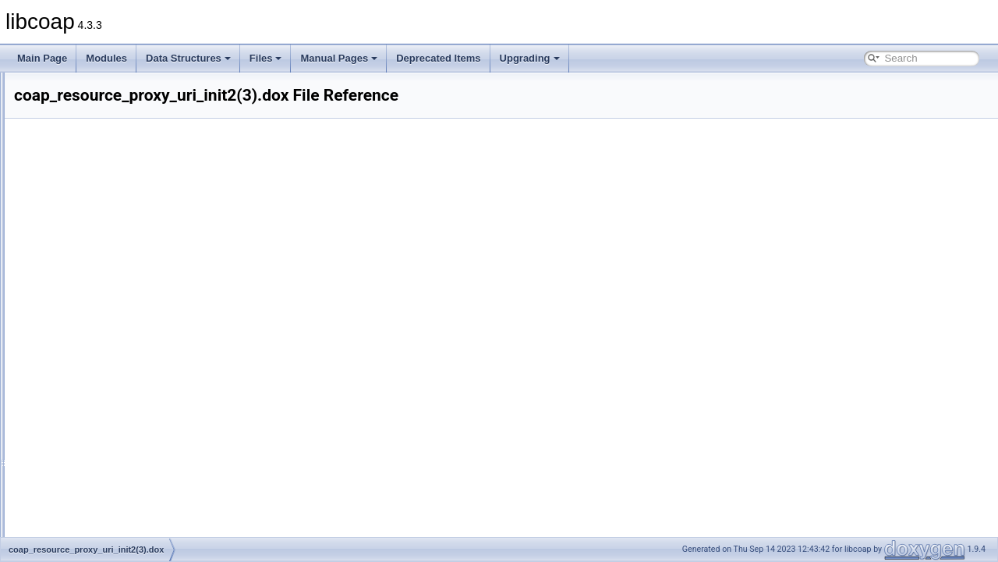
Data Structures (188, 58)
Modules (106, 58)
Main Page (42, 58)
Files (266, 58)
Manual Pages (338, 58)
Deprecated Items (438, 58)
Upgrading (530, 58)
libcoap (29, 85)
